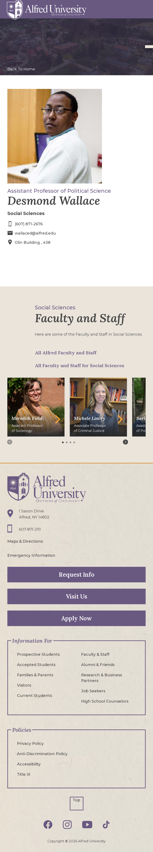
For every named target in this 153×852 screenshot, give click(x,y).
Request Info (76, 574)
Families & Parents (35, 674)
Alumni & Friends (98, 664)
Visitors (24, 685)
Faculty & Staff (95, 654)
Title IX (23, 774)
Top (76, 799)
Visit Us (76, 596)
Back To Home (21, 69)
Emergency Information (31, 555)
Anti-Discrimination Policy (42, 753)
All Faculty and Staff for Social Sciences (79, 365)
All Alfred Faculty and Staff (65, 352)
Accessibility (29, 763)
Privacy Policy (30, 743)
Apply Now (76, 618)
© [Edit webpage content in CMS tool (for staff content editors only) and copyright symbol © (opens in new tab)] (66, 841)
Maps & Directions (25, 541)
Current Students (34, 695)
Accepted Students (36, 664)
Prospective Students (38, 654)
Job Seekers (93, 690)
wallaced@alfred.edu (35, 233)
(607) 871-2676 (29, 224)
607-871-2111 (30, 529)
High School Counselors (104, 701)
